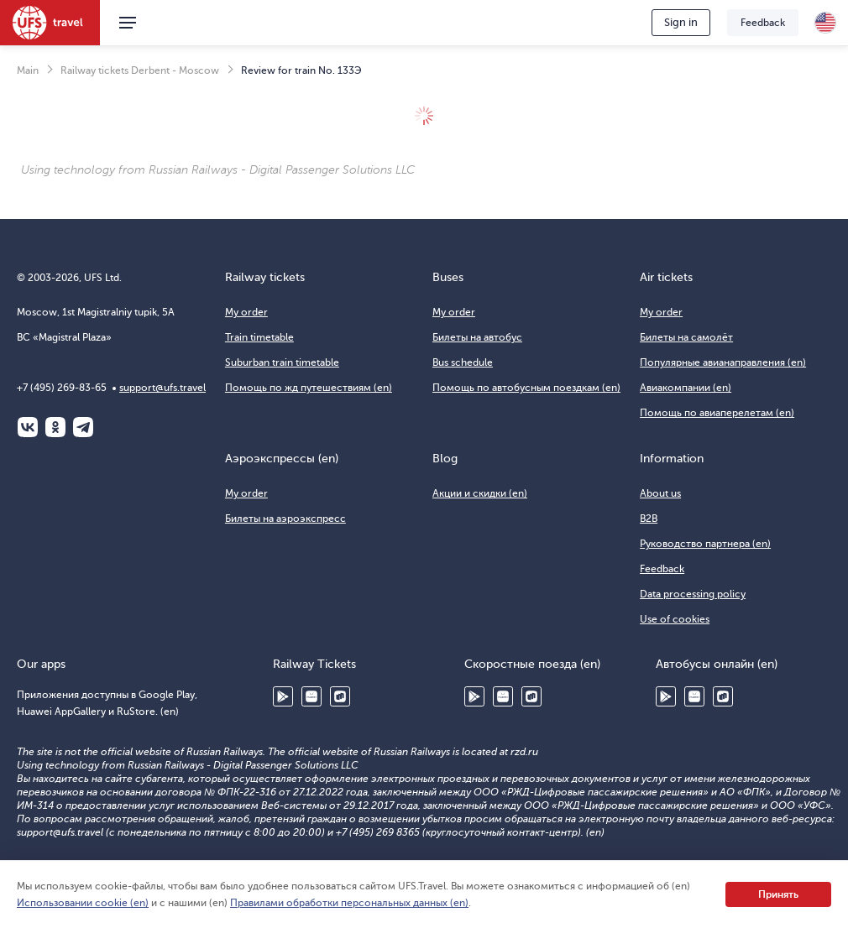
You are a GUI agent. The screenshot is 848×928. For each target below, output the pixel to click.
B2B (648, 518)
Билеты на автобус (477, 337)
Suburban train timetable (282, 362)
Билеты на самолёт (686, 337)
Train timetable (259, 337)
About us (660, 493)
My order (246, 312)
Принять (778, 894)
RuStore (340, 696)
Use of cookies (674, 619)
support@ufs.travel (162, 388)
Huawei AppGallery (311, 696)
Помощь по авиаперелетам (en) (717, 413)
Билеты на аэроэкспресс (285, 518)
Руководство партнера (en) (705, 544)
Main (28, 70)
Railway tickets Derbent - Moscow (139, 70)
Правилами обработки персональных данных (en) (349, 903)
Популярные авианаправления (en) (723, 362)
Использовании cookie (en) (83, 903)
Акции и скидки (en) (479, 493)
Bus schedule (462, 362)
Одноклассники (55, 427)
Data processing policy (693, 594)
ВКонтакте (28, 427)
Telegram (83, 427)
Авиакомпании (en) (685, 388)
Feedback (763, 23)
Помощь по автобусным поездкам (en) (526, 388)
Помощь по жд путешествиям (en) (308, 388)
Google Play (283, 696)
